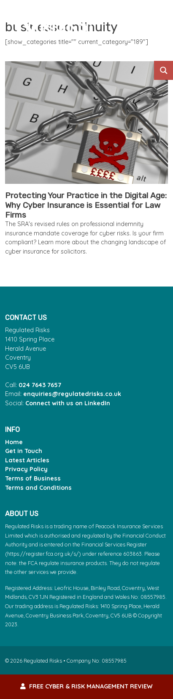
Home (14, 442)
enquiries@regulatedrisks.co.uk (72, 394)
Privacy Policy (26, 469)
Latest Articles (27, 460)
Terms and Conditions (38, 487)
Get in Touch (23, 451)
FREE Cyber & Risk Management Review (86, 686)
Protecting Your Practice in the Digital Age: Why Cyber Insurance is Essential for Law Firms (86, 205)
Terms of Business (33, 478)
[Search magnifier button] (163, 70)
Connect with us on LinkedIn (67, 403)
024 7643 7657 (40, 385)
